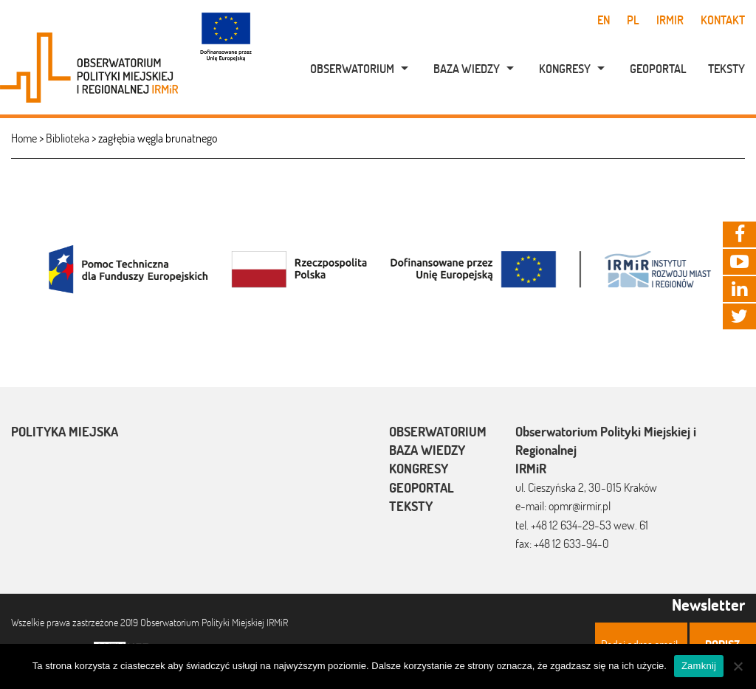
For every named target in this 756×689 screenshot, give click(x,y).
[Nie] (737, 666)
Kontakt (723, 20)
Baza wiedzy (466, 68)
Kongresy (565, 68)
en (603, 20)
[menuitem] (351, 69)
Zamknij (698, 665)
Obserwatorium (352, 68)
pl (633, 20)
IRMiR (670, 20)
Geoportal (658, 68)
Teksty (726, 68)
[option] (378, 268)
